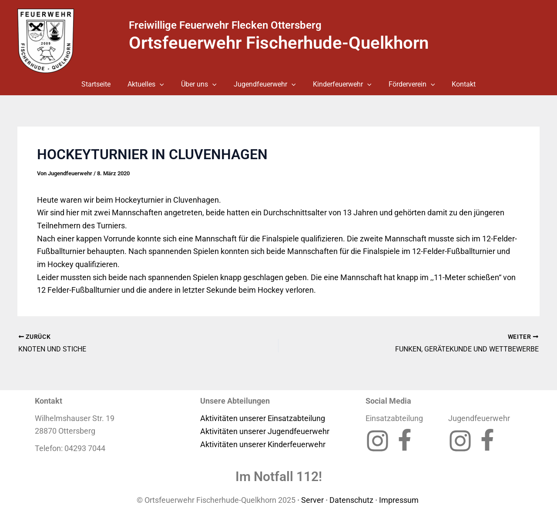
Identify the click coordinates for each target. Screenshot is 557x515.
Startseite (105, 84)
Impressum (399, 499)
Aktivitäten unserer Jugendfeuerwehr (264, 430)
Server (312, 499)
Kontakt (454, 84)
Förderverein (405, 84)
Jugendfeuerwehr (265, 84)
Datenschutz (351, 499)
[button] (166, 84)
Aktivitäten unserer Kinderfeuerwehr (262, 443)
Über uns (202, 84)
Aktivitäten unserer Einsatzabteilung (262, 417)
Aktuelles (152, 84)
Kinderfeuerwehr (338, 84)
